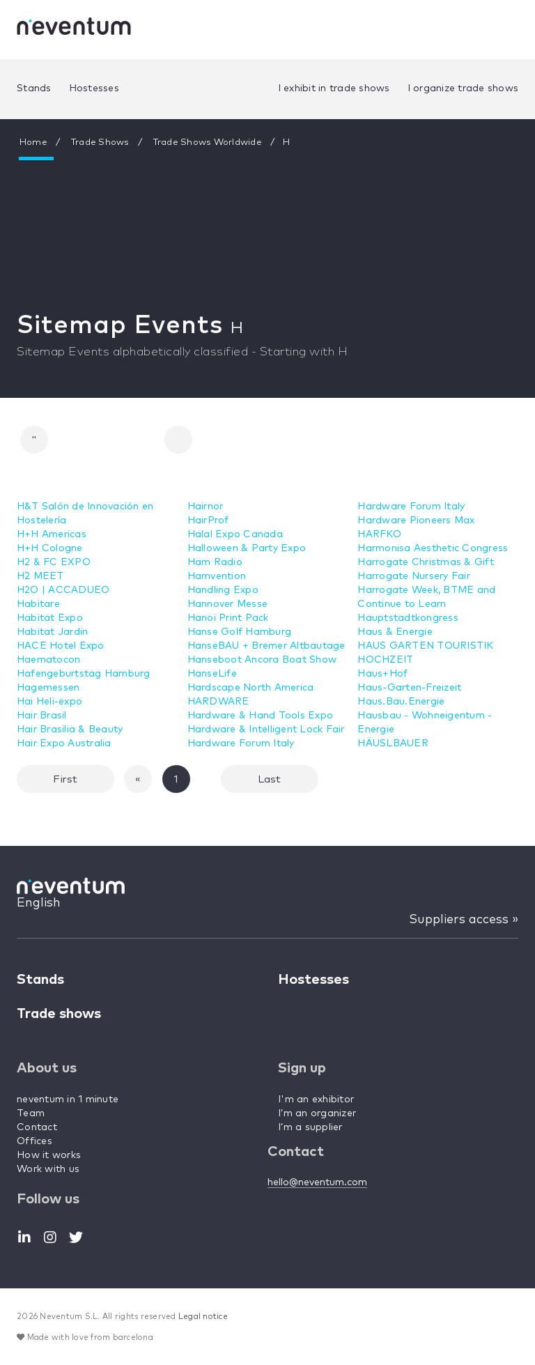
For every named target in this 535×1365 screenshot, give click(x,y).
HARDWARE (218, 702)
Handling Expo (222, 590)
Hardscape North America (250, 688)
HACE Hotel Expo (60, 646)
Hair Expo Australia (64, 743)
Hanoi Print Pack (228, 618)
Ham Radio (214, 562)
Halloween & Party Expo (247, 548)
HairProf (208, 520)
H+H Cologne (50, 548)
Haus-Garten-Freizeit (409, 688)
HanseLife (212, 674)
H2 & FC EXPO (54, 562)
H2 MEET (40, 576)
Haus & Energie (395, 632)
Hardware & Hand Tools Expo (260, 715)
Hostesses (94, 88)
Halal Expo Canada (235, 534)
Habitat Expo (50, 618)
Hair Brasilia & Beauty (70, 729)
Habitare (38, 604)
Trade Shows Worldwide (210, 142)
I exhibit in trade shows (334, 88)
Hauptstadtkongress (407, 618)
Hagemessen (48, 688)
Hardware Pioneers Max (415, 520)
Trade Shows (101, 142)
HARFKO (379, 534)
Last (269, 779)
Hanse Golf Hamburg (239, 632)
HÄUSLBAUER (392, 743)
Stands (34, 88)
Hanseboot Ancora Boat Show (262, 660)
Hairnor (205, 506)
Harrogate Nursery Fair (413, 576)
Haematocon (49, 660)
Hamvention (217, 576)
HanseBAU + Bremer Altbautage (266, 646)
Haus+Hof (382, 674)
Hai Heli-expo (49, 702)
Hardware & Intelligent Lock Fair (266, 729)
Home (34, 142)
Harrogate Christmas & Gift (425, 562)
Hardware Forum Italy (241, 743)
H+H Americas (51, 534)
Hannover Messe (227, 604)
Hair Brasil (42, 715)
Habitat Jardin (52, 632)
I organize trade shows (463, 88)
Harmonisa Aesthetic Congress (432, 548)
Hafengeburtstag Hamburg (83, 674)
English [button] (39, 903)
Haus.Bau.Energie (400, 702)
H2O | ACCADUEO (63, 590)
